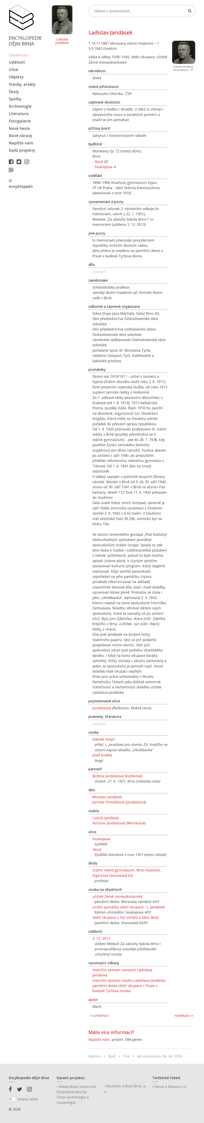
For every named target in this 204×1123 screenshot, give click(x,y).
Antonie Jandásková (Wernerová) (119, 823)
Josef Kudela (102, 755)
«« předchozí (99, 1015)
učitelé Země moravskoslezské (117, 896)
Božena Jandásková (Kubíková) (117, 776)
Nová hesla (19, 128)
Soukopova (104, 166)
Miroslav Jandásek (107, 796)
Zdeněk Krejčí (103, 739)
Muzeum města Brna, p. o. (125, 1088)
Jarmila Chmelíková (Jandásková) (119, 802)
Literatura (19, 113)
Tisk (126, 1056)
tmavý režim (28, 1099)
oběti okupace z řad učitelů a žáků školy (125, 917)
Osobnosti (18, 55)
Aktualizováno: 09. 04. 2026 (159, 1056)
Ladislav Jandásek (62, 41)
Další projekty (22, 150)
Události (17, 62)
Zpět (112, 1056)
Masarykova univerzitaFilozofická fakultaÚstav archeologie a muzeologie (76, 1094)
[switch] (12, 1099)
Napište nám (21, 143)
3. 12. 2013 (101, 938)
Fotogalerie (20, 121)
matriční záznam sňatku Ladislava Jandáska (129, 980)
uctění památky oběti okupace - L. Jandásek (128, 907)
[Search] (141, 11)
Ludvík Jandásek (105, 817)
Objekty (16, 77)
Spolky (15, 99)
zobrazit (99, 271)
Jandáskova (101, 708)
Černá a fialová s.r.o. (169, 1086)
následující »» (183, 1015)
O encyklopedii (21, 183)
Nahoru (94, 1056)
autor (93, 999)
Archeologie (20, 106)
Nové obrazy (20, 135)
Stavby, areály (22, 84)
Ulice (13, 69)
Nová (99, 161)
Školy (14, 91)
